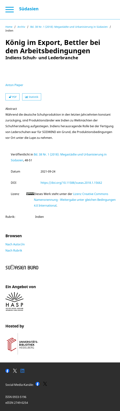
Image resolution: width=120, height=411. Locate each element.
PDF (12, 97)
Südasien (29, 9)
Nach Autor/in (15, 244)
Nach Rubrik (13, 250)
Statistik (31, 97)
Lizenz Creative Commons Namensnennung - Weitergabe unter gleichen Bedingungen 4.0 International (75, 199)
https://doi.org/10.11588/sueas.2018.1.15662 (71, 183)
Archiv (21, 26)
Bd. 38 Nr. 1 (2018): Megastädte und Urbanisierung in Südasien (69, 26)
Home (8, 26)
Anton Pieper (14, 85)
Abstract (11, 109)
